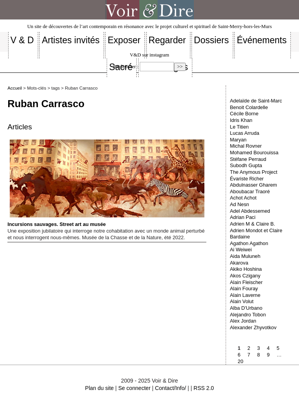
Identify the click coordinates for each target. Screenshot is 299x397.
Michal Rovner (246, 146)
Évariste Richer (247, 179)
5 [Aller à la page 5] (278, 348)
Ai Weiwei (241, 249)
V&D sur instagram (149, 55)
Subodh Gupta (246, 165)
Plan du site (99, 388)
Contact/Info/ (170, 388)
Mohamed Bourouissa (254, 152)
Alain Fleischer (246, 282)
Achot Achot (243, 198)
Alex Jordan (243, 321)
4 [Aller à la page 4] (268, 348)
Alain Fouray (244, 288)
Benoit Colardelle (249, 107)
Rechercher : (126, 66)
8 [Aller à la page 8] (258, 355)
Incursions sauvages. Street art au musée (105, 183)
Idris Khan (241, 120)
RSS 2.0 (203, 388)
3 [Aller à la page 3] (258, 348)
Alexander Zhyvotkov (253, 327)
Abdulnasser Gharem (253, 185)
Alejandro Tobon (248, 315)
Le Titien (239, 127)
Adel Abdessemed (250, 211)
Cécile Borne (244, 113)
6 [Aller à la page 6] (239, 355)
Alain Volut (241, 301)
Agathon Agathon (249, 243)
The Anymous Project (254, 172)
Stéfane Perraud (248, 159)
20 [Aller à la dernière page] (240, 361)
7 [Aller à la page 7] (249, 355)
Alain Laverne (245, 295)
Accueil (14, 88)
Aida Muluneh (245, 256)
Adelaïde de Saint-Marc (256, 101)
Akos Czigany (245, 276)
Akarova (239, 263)
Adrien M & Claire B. (252, 224)
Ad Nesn (239, 204)
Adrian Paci (242, 217)
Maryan (238, 140)
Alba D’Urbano (246, 308)
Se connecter (134, 388)
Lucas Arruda (244, 133)
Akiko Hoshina (246, 269)
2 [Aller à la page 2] (249, 348)
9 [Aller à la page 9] (268, 355)
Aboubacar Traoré (250, 191)
